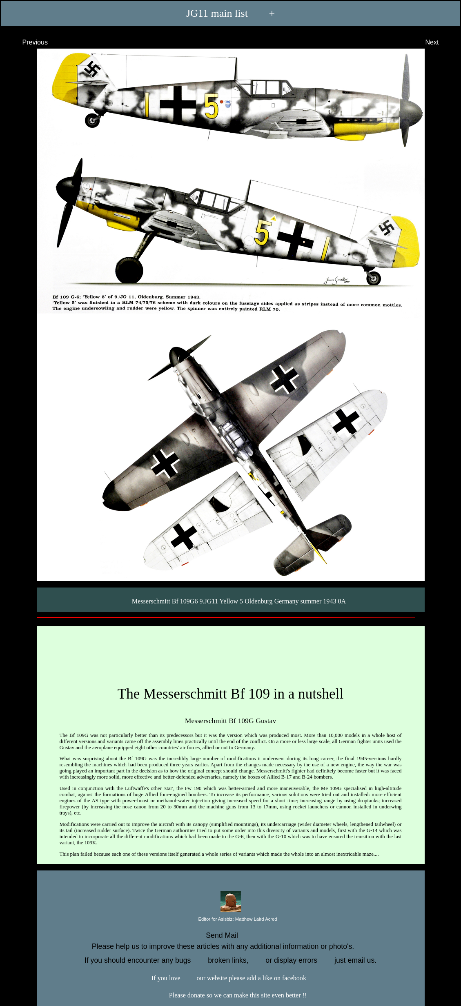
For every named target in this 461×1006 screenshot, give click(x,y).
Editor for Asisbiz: (230, 919)
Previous (27, 42)
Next (439, 42)
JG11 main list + (230, 13)
